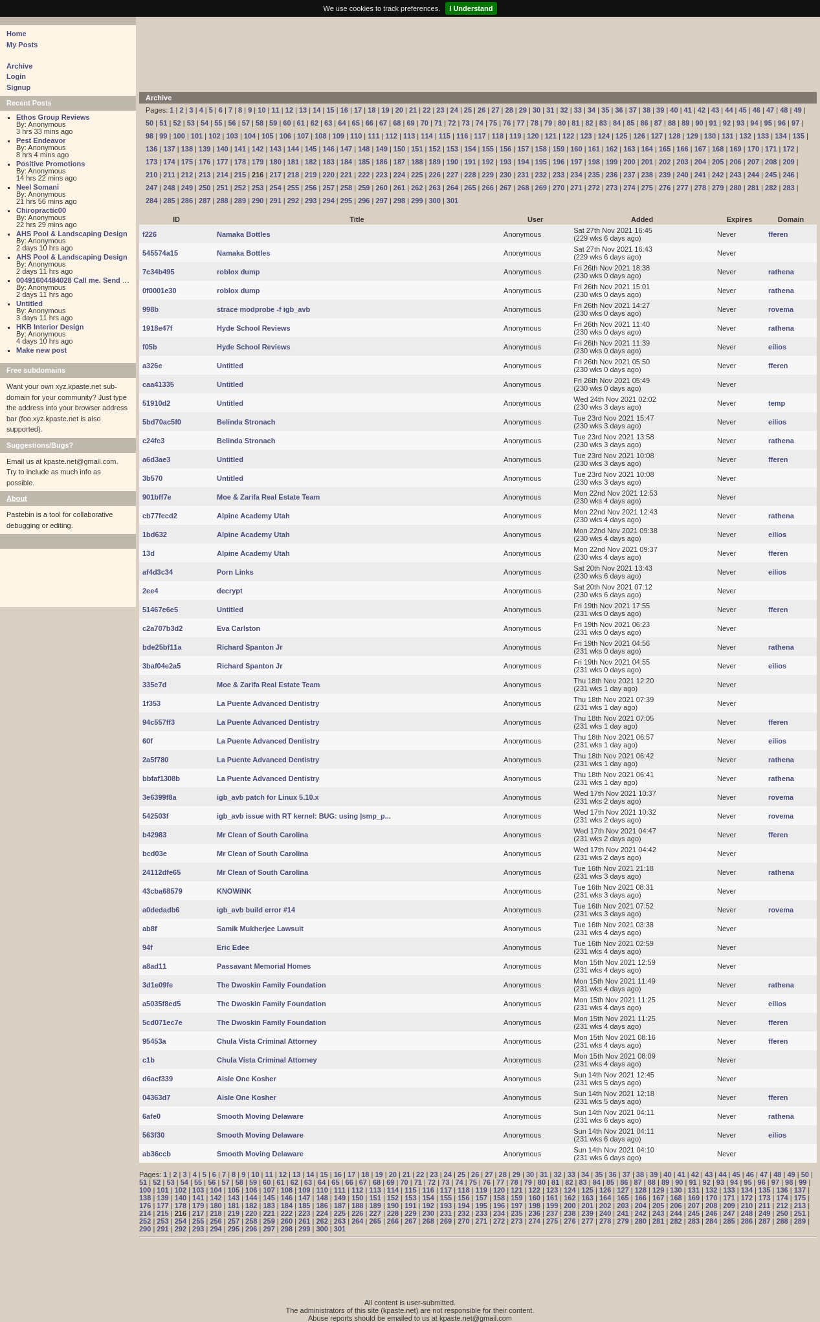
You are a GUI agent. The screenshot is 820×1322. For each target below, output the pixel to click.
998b (150, 309)
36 (619, 110)
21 (413, 110)
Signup (18, 87)
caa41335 (158, 384)
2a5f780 (155, 760)
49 (797, 110)
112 (391, 136)
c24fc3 (153, 441)
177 (222, 162)
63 (328, 123)
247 (151, 188)
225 (417, 175)
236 (611, 175)
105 (267, 136)
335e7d (154, 685)
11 (276, 110)
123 (586, 136)
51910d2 (156, 403)
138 (187, 149)
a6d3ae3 (156, 459)
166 (682, 149)
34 (591, 110)
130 (710, 136)
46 (756, 110)
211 (169, 175)
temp (776, 403)
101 (197, 136)
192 (488, 162)
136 (151, 149)
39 (660, 110)
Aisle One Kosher (246, 1079)
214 (222, 175)
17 (358, 110)
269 (541, 188)
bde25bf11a (162, 647)
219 (310, 175)
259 (364, 188)
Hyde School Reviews (254, 328)
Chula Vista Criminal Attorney (267, 1041)
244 (753, 175)
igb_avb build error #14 (256, 910)
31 (550, 110)
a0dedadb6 (160, 910)
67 (383, 123)
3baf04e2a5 (161, 666)
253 (257, 188)
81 (575, 123)
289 (240, 200)
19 (385, 110)
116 (462, 136)
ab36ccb (156, 1154)
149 (381, 149)
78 (534, 123)
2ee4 (150, 591)
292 (293, 200)
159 (558, 149)
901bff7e (157, 497)
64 (342, 123)
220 (328, 175)
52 (177, 123)
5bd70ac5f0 (161, 422)
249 (187, 188)
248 (169, 188)
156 (505, 149)
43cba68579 (162, 891)
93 (740, 123)
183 (328, 162)
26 (481, 110)
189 (435, 162)
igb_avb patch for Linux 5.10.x (268, 797)
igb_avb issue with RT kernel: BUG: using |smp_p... (304, 816)
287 (204, 200)
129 (692, 136)
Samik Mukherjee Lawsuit (260, 928)
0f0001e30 (159, 290)
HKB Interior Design (50, 327)
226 (435, 175)
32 (564, 110)
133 (763, 136)
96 (782, 123)
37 (633, 110)
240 (682, 175)
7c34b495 (158, 272)
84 (617, 123)
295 (346, 200)
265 (470, 188)
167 (700, 149)
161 (594, 149)
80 (562, 123)
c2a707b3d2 (162, 628)
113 (409, 136)
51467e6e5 (160, 609)
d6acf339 (157, 1079)
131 (727, 136)
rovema (780, 309)
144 (293, 149)
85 (630, 123)
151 (417, 149)
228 (470, 175)
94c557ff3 (158, 722)
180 (275, 162)
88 (672, 123)
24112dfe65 (161, 872)
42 (701, 110)
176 (204, 162)
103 (232, 136)
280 (735, 188)
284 (151, 200)
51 (163, 123)
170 (753, 149)
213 (204, 175)
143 (275, 149)
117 (479, 136)
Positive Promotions (50, 164)
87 (658, 123)
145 (310, 149)
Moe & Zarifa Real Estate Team (268, 497)
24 (454, 110)
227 (452, 175)
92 (727, 123)
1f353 (151, 703)
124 (604, 136)
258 (346, 188)
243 (735, 175)
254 (275, 188)
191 (470, 162)
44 (729, 110)
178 (240, 162)
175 (187, 162)
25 (468, 110)
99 (163, 136)
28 (509, 110)
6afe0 (151, 1116)
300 (435, 200)
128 (674, 136)
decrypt (230, 591)
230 (505, 175)
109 (338, 136)
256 (310, 188)
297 (381, 200)
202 (664, 162)
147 (346, 149)
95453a (154, 1041)
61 (301, 123)
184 (346, 162)
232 (541, 175)
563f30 (153, 1135)
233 (558, 175)
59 (273, 123)
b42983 (154, 835)
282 (771, 188)
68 (397, 123)
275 (647, 188)
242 (718, 175)
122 (568, 136)
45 (743, 110)
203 (682, 162)
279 (718, 188)
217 (275, 175)
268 (523, 188)
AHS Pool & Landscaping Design (71, 233)
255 (293, 188)
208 (771, 162)
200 (629, 162)
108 (320, 136)
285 (169, 200)
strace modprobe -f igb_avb (263, 309)
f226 (149, 234)
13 (303, 110)
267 (505, 188)
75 (493, 123)
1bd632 (154, 534)
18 (371, 110)
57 (246, 123)
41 (688, 110)
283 (788, 188)
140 (222, 149)
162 (611, 149)
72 (452, 123)
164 (647, 149)
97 (795, 123)
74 (479, 123)
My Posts (22, 45)
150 (399, 149)
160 (576, 149)
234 (576, 175)
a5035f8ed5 (161, 1004)
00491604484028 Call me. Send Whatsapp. (87, 280)
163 (629, 149)
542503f (155, 816)
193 (505, 162)
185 (364, 162)
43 (715, 110)
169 (735, 149)
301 (452, 200)
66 (369, 123)
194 (523, 162)
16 (344, 110)
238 (647, 175)
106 (285, 136)
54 (204, 123)
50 (149, 123)
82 (589, 123)
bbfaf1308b (161, 778)
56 (232, 123)
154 (470, 149)
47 (770, 110)
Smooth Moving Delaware (260, 1116)
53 (191, 123)
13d (148, 553)
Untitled (29, 303)
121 (551, 136)
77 (520, 123)
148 (364, 149)
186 (381, 162)
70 (424, 123)
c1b (148, 1060)
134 (780, 136)
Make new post (41, 350)
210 (151, 175)
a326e (152, 365)
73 (465, 123)
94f (147, 947)
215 (240, 175)
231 (523, 175)
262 (417, 188)
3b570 (152, 478)
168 (718, 149)
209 (788, 162)
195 (541, 162)
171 (771, 149)
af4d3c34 (157, 572)
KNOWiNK (234, 891)
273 (611, 188)
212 (187, 175)
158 (541, 149)
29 (523, 110)
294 (328, 200)
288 (222, 200)
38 (646, 110)
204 (700, 162)
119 (515, 136)
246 (788, 175)
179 (257, 162)
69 (410, 123)
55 (218, 123)
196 (558, 162)
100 (178, 136)
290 (257, 200)
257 (328, 188)
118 (498, 136)
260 (381, 188)
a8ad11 (154, 966)
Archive (19, 66)
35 (605, 110)
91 (713, 123)
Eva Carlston (238, 628)
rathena (781, 272)
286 (187, 200)
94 (754, 123)
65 (356, 123)
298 (399, 200)
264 (452, 188)
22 (426, 110)
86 (644, 123)
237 (629, 175)
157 (523, 149)
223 (381, 175)
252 (240, 188)
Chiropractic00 (41, 210)
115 (444, 136)
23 (440, 110)
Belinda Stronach (246, 422)
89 (685, 123)
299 (417, 200)
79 (548, 123)
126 (639, 136)
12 (289, 110)
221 (346, 175)
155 (488, 149)
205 (718, 162)
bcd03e (154, 853)
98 (149, 136)
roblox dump (238, 272)
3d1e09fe (157, 985)
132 (745, 136)
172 (788, 149)
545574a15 (160, 253)
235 (594, 175)
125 (621, 136)
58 (259, 123)
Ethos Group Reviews (53, 117)
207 (753, 162)
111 (373, 136)
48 (784, 110)
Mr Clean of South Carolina (262, 835)
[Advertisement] (459, 53)
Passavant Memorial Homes (264, 966)
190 (452, 162)
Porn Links (235, 572)
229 (488, 175)
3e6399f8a (159, 797)
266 (488, 188)
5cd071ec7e (162, 1022)
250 (204, 188)
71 (438, 123)
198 (594, 162)
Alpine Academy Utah (253, 516)
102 (214, 136)
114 (426, 136)
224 (399, 175)
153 (452, 149)
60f (147, 741)
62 (314, 123)
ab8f (149, 928)
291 (275, 200)
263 (435, 188)
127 (657, 136)
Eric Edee (233, 947)
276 (664, 188)
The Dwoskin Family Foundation (271, 985)
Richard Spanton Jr (249, 647)
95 (768, 123)
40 (674, 110)
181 (293, 162)
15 (330, 110)
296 (364, 200)
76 (507, 123)
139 (204, 149)
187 (399, 162)
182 (310, 162)
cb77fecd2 (159, 516)
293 (310, 200)
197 (576, 162)
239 (664, 175)
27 (495, 110)
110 (356, 136)
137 (169, 149)
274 (629, 188)
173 (151, 162)
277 (682, 188)
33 (578, 110)
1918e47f (157, 328)
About (16, 498)
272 (594, 188)
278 (700, 188)
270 (558, 188)
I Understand (471, 8)
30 (536, 110)
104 (250, 136)
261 (399, 188)
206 (735, 162)
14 (316, 110)
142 (257, 149)
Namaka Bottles (244, 234)
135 (798, 136)
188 (417, 162)
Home (16, 34)
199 (611, 162)
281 (753, 188)
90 (699, 123)
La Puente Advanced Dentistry (268, 703)
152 (435, 149)
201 (647, 162)
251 (222, 188)
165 (664, 149)
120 (532, 136)
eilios (777, 347)
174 (169, 162)
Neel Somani (37, 187)
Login (16, 76)
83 (603, 123)
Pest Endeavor (40, 140)
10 (261, 110)
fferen (778, 234)
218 (293, 175)
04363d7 (156, 1097)
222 (364, 175)
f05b (149, 347)
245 (771, 175)
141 (240, 149)
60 (287, 123)
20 (399, 110)
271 (576, 188)
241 (700, 175)
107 (303, 136)
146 (328, 149)
